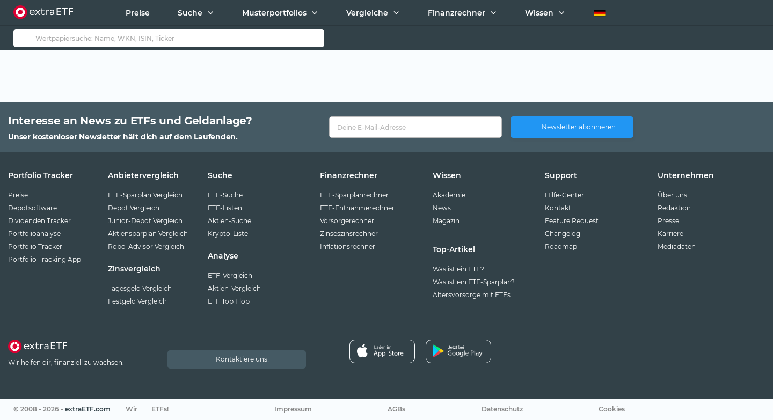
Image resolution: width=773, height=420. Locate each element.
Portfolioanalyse (34, 234)
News (442, 208)
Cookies (612, 409)
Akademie (449, 195)
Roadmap (561, 246)
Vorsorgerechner (347, 221)
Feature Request (572, 221)
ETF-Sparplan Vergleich (145, 195)
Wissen (539, 13)
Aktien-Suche (229, 221)
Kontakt (558, 208)
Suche (190, 13)
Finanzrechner (456, 13)
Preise (138, 13)
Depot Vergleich (133, 208)
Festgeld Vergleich (137, 301)
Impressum (293, 409)
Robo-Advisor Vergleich (146, 246)
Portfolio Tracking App (44, 259)
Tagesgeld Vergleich (140, 288)
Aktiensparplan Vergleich (148, 234)
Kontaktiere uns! (242, 359)
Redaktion (674, 208)
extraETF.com (88, 409)
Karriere (670, 234)
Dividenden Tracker (39, 221)
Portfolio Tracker (35, 246)
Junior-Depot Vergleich (145, 221)
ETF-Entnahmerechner (357, 208)
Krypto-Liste (228, 234)
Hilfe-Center (564, 195)
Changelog (562, 234)
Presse (668, 221)
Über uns (672, 195)
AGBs (396, 409)
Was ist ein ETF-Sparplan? (474, 282)
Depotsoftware (32, 208)
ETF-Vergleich (230, 275)
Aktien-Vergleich (234, 288)
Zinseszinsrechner (349, 234)
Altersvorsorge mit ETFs (472, 295)
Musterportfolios (274, 13)
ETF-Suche (225, 195)
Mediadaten (677, 246)
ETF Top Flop (229, 301)
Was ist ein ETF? (458, 269)
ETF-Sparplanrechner (354, 195)
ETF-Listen (225, 208)
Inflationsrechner (347, 246)
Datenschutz (502, 409)
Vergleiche (367, 13)
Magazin (446, 221)
